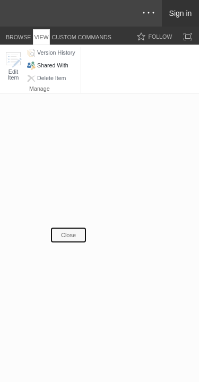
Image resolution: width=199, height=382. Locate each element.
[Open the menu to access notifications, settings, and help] (148, 13)
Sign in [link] (180, 13)
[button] (13, 66)
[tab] (18, 35)
